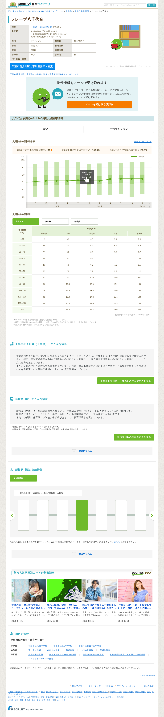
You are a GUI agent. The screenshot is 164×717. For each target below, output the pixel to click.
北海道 (11, 700)
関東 (22, 700)
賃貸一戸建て (77, 692)
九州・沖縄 (61, 700)
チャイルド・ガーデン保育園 (62, 654)
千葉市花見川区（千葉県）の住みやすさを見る (125, 381)
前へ (12, 515)
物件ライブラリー (85, 697)
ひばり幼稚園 (53, 650)
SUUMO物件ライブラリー (50, 11)
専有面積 (19, 221)
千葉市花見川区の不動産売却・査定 (32, 66)
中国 (53, 700)
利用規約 (109, 686)
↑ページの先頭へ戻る (147, 675)
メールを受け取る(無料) (99, 104)
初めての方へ (78, 686)
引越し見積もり (60, 697)
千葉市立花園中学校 (37, 646)
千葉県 (69, 11)
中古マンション (116, 692)
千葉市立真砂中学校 (62, 646)
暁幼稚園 (70, 650)
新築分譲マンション (100, 692)
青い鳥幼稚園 (34, 650)
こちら (117, 542)
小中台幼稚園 (87, 650)
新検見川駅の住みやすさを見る (134, 437)
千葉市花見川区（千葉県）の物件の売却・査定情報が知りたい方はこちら (44, 74)
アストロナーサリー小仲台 (40, 659)
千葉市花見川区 (82, 11)
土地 (149, 692)
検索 (153, 5)
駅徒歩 (77, 221)
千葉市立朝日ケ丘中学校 (90, 646)
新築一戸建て (128, 692)
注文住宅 (11, 697)
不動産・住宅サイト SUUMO (22, 11)
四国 (48, 700)
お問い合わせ (148, 686)
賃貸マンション (52, 692)
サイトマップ (94, 686)
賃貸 (43, 692)
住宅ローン (72, 697)
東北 (17, 700)
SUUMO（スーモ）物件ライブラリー (30, 5)
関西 (43, 700)
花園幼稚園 (105, 650)
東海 (38, 700)
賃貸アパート (65, 692)
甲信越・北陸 (30, 700)
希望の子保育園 (35, 654)
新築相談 (49, 697)
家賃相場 (87, 692)
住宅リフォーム (23, 697)
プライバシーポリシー (127, 686)
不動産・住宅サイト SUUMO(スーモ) (23, 692)
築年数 (48, 221)
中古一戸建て (140, 692)
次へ (151, 515)
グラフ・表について (143, 141)
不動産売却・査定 (38, 697)
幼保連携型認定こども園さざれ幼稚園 (127, 654)
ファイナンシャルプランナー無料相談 (109, 697)
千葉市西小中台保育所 (93, 654)
